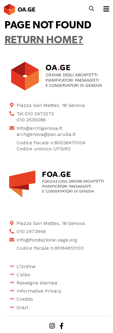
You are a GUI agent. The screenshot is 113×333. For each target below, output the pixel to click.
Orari (22, 307)
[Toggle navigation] (106, 9)
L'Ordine (26, 266)
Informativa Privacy (39, 291)
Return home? (44, 40)
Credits (25, 299)
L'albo (23, 274)
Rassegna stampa (37, 283)
